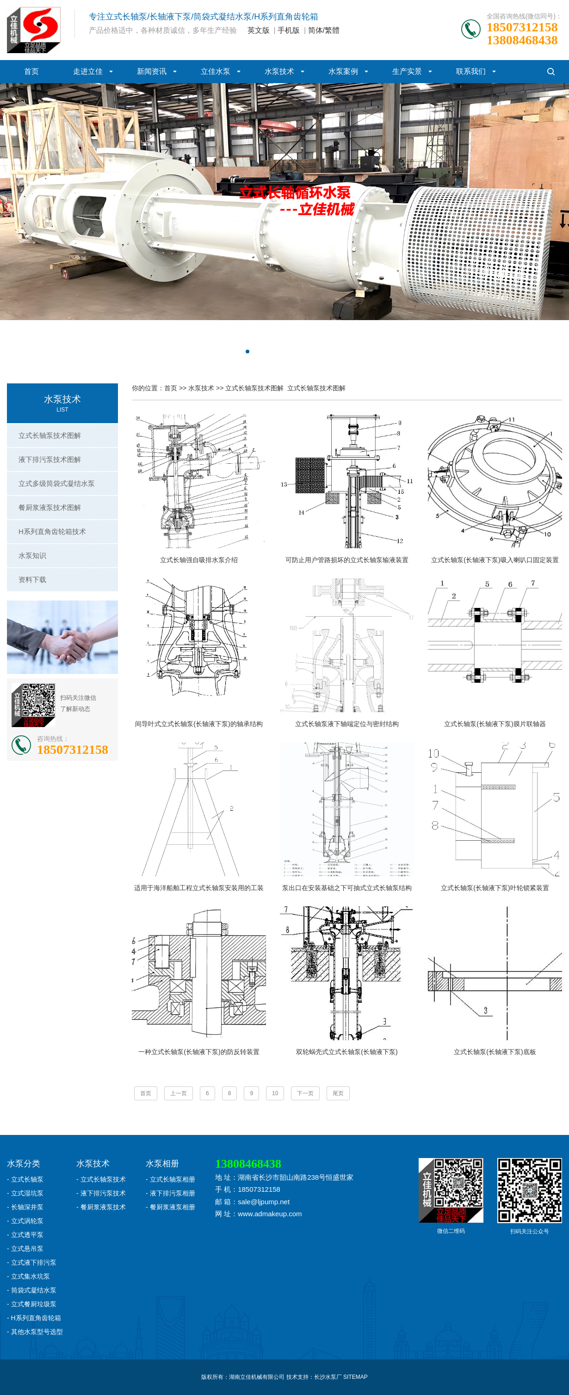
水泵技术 (279, 71)
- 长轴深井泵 (25, 1207)
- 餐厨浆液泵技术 (101, 1207)
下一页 (305, 1093)
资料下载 (32, 579)
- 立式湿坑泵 (25, 1193)
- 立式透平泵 (25, 1234)
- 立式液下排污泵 (31, 1262)
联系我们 (471, 71)
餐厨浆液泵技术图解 (50, 507)
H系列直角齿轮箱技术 (52, 531)
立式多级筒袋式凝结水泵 (57, 483)
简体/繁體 (324, 30)
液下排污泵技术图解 (50, 459)
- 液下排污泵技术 (101, 1193)
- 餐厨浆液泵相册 (170, 1207)
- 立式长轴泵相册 (170, 1179)
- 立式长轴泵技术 (101, 1179)
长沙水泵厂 (328, 1377)
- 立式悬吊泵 (25, 1248)
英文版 (258, 30)
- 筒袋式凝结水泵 (31, 1290)
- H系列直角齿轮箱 (34, 1318)
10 (275, 1093)
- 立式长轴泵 (25, 1179)
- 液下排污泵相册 (170, 1193)
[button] (247, 351)
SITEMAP (355, 1377)
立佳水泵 (215, 71)
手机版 (289, 30)
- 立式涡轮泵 (25, 1221)
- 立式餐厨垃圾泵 (31, 1304)
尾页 (338, 1093)
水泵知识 (32, 555)
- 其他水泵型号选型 (35, 1331)
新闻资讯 (152, 71)
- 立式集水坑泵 (28, 1276)
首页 (31, 71)
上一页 (178, 1093)
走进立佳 (88, 71)
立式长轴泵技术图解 (50, 435)
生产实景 (407, 71)
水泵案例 (343, 71)
